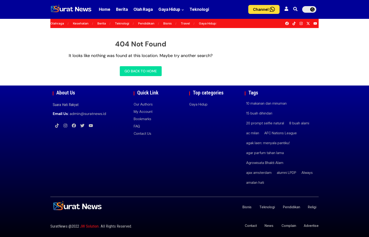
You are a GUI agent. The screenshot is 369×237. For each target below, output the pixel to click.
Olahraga (57, 23)
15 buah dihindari (259, 113)
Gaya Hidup (178, 9)
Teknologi (208, 9)
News (268, 226)
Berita (124, 9)
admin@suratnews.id (88, 113)
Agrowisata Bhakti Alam (264, 162)
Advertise (311, 226)
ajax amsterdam (259, 172)
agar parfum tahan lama (265, 153)
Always (307, 172)
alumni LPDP (286, 172)
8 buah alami (299, 123)
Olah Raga (147, 9)
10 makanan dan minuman (266, 103)
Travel (185, 23)
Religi (312, 207)
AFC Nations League (280, 133)
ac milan (252, 133)
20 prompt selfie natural (265, 123)
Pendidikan (146, 23)
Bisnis (167, 23)
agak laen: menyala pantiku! (268, 143)
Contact (250, 226)
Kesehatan (80, 23)
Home (104, 9)
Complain (288, 226)
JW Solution (89, 226)
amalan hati (255, 182)
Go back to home (140, 71)
